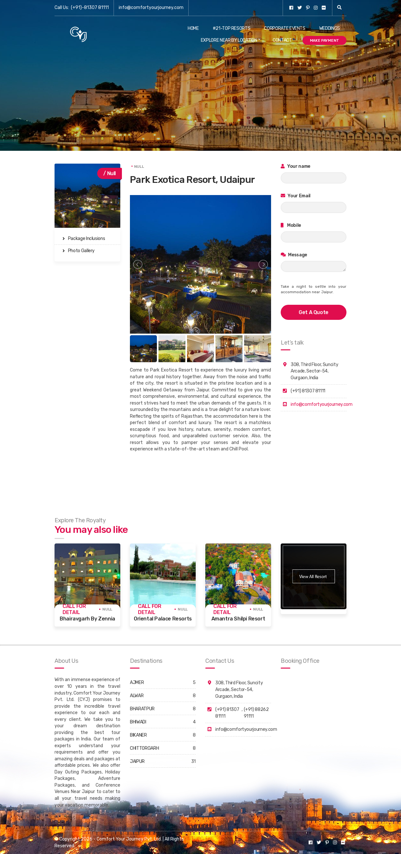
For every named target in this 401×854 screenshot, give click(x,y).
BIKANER (138, 735)
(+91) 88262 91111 (256, 713)
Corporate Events (284, 28)
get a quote (313, 312)
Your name (295, 166)
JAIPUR (137, 761)
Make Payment (324, 40)
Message (294, 255)
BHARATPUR (142, 709)
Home (193, 28)
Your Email (296, 196)
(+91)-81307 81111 (90, 7)
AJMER (137, 682)
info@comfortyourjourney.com (151, 7)
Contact (282, 40)
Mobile (291, 225)
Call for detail (74, 609)
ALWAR (136, 695)
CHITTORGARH (144, 748)
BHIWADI (138, 722)
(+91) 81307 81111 (227, 713)
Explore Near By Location (229, 40)
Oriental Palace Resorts (163, 619)
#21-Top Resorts (232, 28)
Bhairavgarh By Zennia (87, 619)
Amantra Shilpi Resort (238, 619)
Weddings (329, 28)
